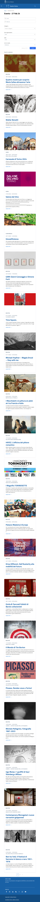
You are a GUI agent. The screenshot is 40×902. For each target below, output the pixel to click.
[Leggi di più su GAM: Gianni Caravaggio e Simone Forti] (9, 288)
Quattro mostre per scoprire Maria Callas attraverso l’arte (18, 80)
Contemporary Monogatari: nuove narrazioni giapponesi (20, 816)
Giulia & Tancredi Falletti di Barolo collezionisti (17, 605)
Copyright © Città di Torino (10, 897)
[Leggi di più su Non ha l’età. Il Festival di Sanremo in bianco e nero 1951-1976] (9, 869)
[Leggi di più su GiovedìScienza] (9, 246)
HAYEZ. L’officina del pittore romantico (17, 443)
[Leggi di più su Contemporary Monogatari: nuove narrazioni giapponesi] (9, 824)
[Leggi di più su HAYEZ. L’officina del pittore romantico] (9, 453)
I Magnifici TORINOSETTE (16, 485)
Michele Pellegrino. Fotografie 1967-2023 (18, 730)
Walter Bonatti (12, 120)
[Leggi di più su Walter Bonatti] (9, 127)
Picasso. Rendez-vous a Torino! (19, 688)
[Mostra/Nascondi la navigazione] (1, 6)
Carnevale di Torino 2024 (16, 159)
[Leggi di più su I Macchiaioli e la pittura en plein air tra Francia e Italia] (9, 410)
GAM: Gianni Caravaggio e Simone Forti (20, 277)
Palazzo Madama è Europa (17, 525)
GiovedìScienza (12, 239)
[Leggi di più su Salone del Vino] (9, 208)
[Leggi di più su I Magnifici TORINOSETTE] (9, 494)
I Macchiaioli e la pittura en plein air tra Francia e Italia (19, 402)
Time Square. (11, 320)
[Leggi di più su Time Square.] (9, 327)
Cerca (33, 48)
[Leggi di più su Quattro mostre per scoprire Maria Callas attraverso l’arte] (9, 89)
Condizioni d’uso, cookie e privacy (12, 899)
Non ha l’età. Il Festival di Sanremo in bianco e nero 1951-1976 (19, 859)
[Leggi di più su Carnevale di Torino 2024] (9, 166)
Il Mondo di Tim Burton (15, 647)
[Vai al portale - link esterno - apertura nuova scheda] (9, 1)
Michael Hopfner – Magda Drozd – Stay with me (19, 358)
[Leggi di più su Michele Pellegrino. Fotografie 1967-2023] (9, 740)
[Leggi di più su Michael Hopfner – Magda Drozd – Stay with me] (9, 369)
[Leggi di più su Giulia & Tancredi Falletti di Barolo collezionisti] (9, 615)
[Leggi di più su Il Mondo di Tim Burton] (9, 656)
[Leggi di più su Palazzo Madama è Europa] (9, 533)
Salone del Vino (12, 197)
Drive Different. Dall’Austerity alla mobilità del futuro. (20, 565)
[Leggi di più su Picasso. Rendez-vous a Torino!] (9, 697)
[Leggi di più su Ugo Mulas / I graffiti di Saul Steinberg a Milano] (9, 783)
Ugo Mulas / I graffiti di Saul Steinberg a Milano (17, 773)
